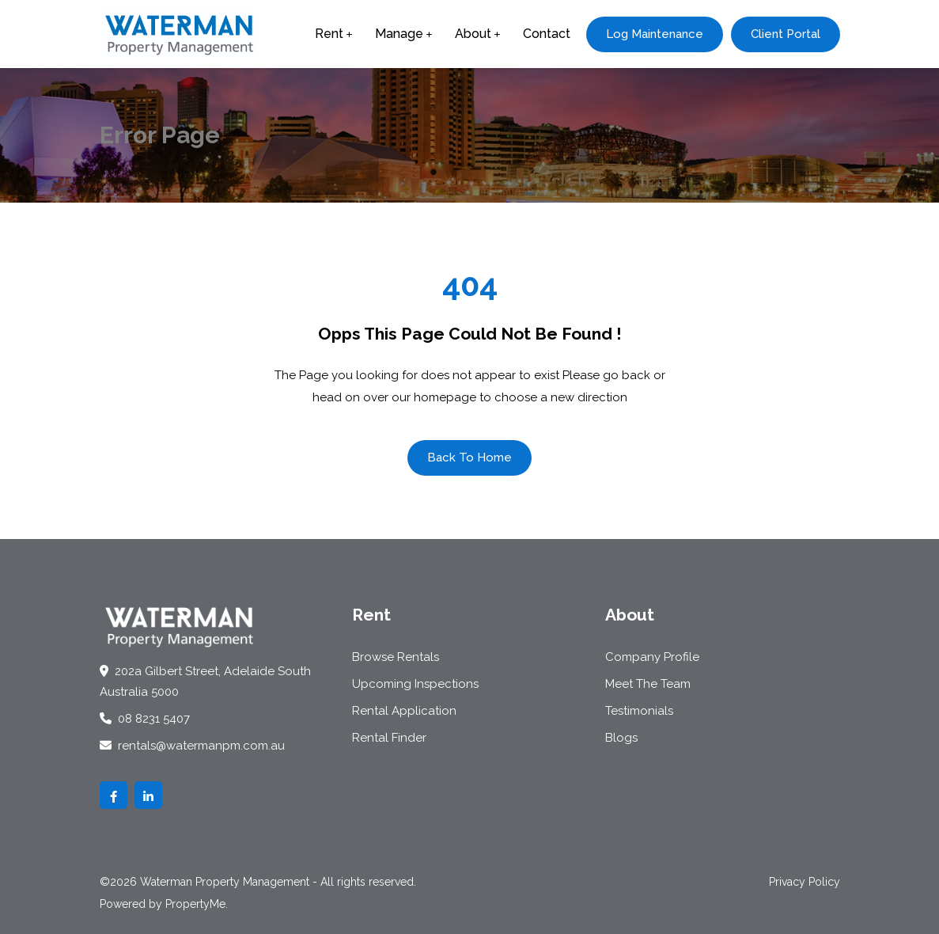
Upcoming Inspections (415, 684)
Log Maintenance (654, 34)
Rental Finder (389, 738)
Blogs (621, 738)
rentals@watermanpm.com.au (192, 745)
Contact (546, 33)
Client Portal (785, 34)
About (473, 33)
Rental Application (404, 711)
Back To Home (469, 457)
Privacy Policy (804, 881)
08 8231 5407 (145, 719)
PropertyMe (195, 904)
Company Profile (652, 657)
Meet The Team (648, 684)
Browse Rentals (395, 657)
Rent (329, 33)
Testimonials (639, 711)
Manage (399, 33)
